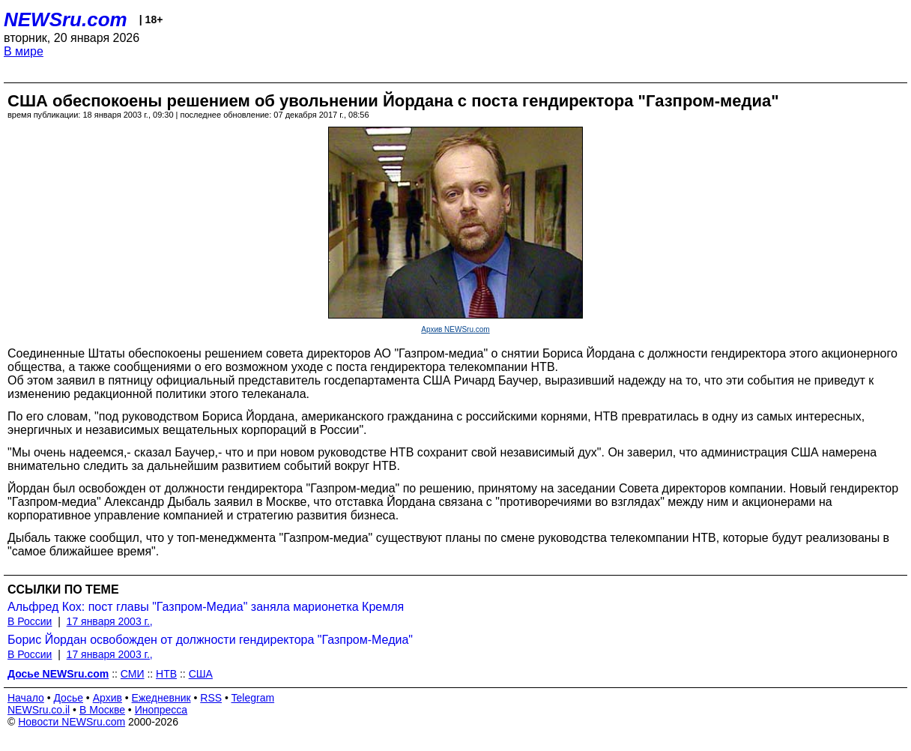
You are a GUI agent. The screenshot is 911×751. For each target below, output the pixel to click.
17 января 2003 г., (110, 621)
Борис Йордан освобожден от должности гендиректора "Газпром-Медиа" (210, 639)
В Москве (102, 710)
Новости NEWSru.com (71, 722)
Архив (107, 698)
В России (29, 621)
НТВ (166, 674)
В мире (23, 51)
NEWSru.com (65, 19)
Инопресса (161, 710)
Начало (25, 698)
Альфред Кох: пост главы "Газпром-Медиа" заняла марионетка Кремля (205, 606)
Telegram (253, 698)
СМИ (133, 674)
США (201, 674)
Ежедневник (161, 698)
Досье (68, 698)
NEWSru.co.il (38, 710)
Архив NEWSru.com (455, 329)
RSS (211, 698)
